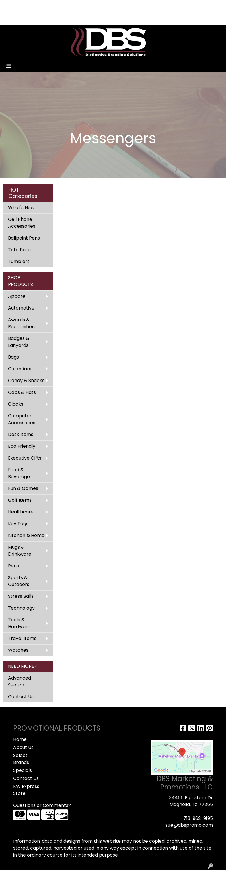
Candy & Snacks (26, 380)
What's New (21, 207)
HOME (12, 6)
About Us (23, 747)
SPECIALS (53, 6)
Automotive (21, 308)
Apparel (17, 296)
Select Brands (21, 759)
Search (128, 6)
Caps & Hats (22, 392)
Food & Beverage (19, 473)
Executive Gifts (24, 458)
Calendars (19, 368)
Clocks (15, 404)
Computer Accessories (21, 419)
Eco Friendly (21, 446)
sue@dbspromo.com (189, 825)
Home (20, 739)
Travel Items (22, 638)
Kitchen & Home (26, 535)
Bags (13, 357)
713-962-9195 (198, 818)
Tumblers (19, 261)
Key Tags (18, 523)
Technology (21, 608)
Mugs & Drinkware (19, 550)
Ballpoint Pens (24, 238)
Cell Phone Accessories (21, 222)
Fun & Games (23, 488)
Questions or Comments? (42, 805)
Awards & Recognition (21, 323)
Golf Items (20, 500)
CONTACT (78, 6)
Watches (18, 650)
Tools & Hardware (19, 623)
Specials (22, 770)
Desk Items (20, 434)
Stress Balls (21, 596)
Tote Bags (19, 249)
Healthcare (21, 512)
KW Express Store (26, 790)
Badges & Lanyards (18, 342)
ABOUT (31, 6)
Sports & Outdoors (18, 581)
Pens (13, 566)
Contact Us (21, 696)
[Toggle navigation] (9, 66)
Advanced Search (19, 681)
